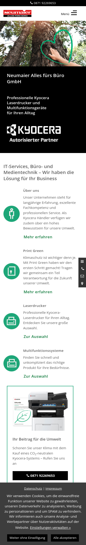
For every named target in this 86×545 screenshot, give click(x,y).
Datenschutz (33, 488)
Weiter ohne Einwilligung (27, 538)
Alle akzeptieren (64, 538)
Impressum (53, 488)
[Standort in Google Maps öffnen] (82, 283)
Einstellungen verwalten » (50, 527)
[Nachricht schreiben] (82, 276)
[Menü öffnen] (82, 261)
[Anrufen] (82, 268)
